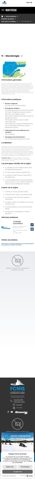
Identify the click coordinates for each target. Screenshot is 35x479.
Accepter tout (17, 471)
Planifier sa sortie (7, 19)
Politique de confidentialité (22, 461)
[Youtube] (12, 412)
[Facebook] (8, 412)
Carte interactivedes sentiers (21, 437)
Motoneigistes (11, 16)
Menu (29, 2)
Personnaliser (25, 467)
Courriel (19, 405)
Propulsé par (26, 476)
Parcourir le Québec (8, 21)
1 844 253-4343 (19, 402)
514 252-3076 (18, 400)
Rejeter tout (9, 467)
